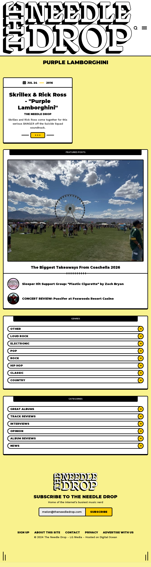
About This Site (47, 539)
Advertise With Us (118, 539)
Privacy (91, 539)
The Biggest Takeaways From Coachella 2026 (75, 274)
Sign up (23, 539)
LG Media (76, 543)
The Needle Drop (37, 114)
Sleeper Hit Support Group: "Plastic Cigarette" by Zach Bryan (73, 290)
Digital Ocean (108, 543)
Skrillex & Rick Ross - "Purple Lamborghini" (38, 101)
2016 (49, 82)
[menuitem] (23, 539)
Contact (72, 539)
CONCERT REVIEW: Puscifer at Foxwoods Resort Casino (68, 305)
